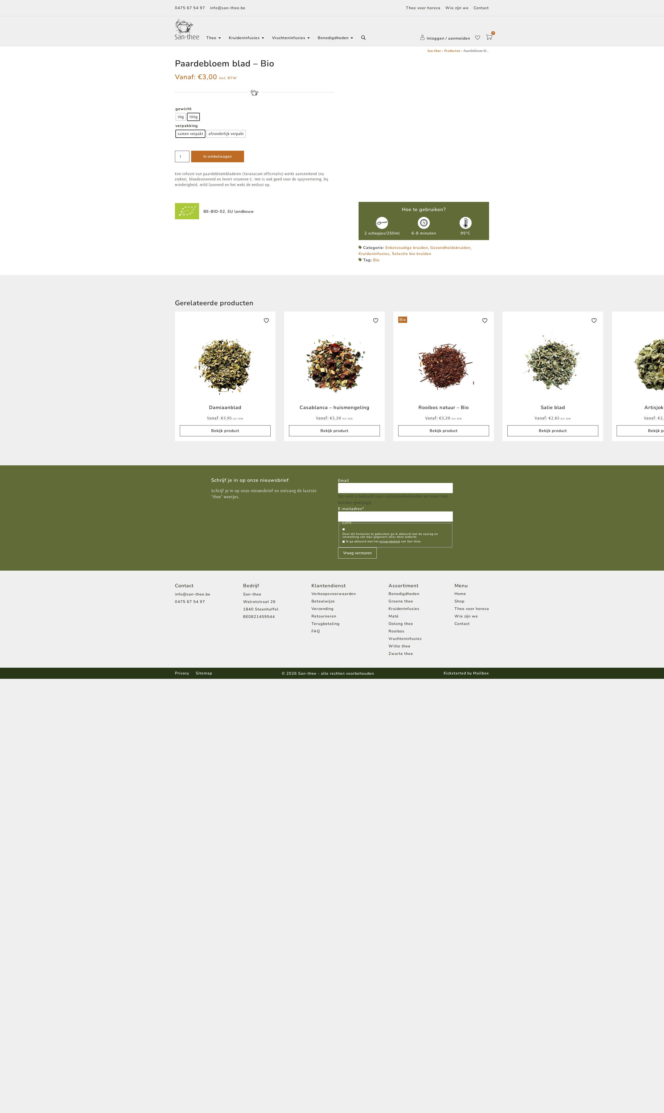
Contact (481, 8)
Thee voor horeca (423, 8)
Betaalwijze (323, 603)
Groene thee (401, 603)
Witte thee (400, 648)
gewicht (183, 109)
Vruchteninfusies (405, 640)
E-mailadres (351, 510)
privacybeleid (390, 543)
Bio (376, 261)
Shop (459, 603)
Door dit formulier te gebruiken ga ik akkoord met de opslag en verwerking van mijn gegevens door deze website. (390, 537)
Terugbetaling (325, 625)
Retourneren (323, 618)
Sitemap (204, 675)
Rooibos (396, 633)
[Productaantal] (183, 156)
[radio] (181, 117)
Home (460, 595)
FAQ (315, 633)
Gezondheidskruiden (450, 249)
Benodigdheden (404, 595)
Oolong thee (401, 625)
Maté (394, 618)
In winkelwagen (219, 156)
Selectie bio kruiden (411, 255)
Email (343, 481)
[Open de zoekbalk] (363, 37)
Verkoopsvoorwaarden (333, 595)
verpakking (186, 126)
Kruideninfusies (374, 255)
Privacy (182, 675)
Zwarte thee (401, 655)
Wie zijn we (457, 8)
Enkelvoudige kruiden (406, 249)
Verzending (322, 610)
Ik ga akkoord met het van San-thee (383, 543)
